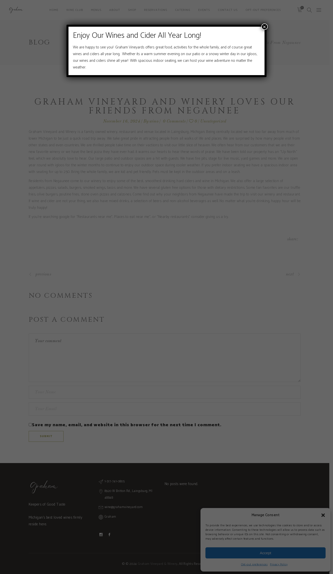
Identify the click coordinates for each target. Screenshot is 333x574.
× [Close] (264, 26)
